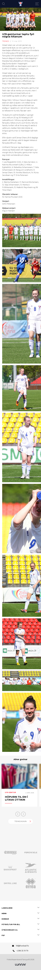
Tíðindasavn (20, 821)
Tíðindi (5, 41)
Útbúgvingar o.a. (10, 930)
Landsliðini (7, 908)
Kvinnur (5, 919)
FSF (3, 935)
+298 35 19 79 (22, 951)
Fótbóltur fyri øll (11, 924)
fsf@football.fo (22, 946)
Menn (4, 913)
